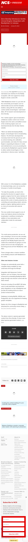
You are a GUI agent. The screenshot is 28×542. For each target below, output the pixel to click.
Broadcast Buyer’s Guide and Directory (7, 462)
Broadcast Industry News (19, 467)
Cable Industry (17, 477)
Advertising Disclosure (19, 449)
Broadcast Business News (19, 465)
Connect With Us (19, 491)
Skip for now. (13, 540)
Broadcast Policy (17, 468)
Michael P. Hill (4, 439)
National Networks (18, 475)
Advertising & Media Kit (19, 441)
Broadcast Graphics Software (7, 480)
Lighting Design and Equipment (5, 476)
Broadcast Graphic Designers (7, 478)
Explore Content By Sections (20, 462)
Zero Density (5, 92)
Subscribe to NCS (18, 493)
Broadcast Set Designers (6, 472)
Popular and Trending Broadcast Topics (7, 493)
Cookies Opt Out (17, 456)
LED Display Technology (6, 468)
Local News (16, 481)
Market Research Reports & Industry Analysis (20, 483)
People (15, 470)
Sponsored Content (18, 447)
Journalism (16, 472)
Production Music (4, 470)
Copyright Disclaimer (18, 446)
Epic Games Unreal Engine (6, 359)
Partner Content (5, 30)
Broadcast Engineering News (20, 489)
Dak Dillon (3, 443)
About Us (17, 437)
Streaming (16, 474)
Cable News (16, 479)
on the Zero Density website (13, 307)
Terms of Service (17, 451)
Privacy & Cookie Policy (19, 452)
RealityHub (20, 92)
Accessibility (17, 454)
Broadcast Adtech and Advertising (19, 486)
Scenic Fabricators (5, 473)
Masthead (16, 439)
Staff (2, 437)
